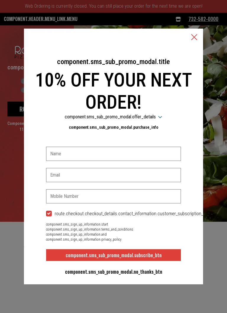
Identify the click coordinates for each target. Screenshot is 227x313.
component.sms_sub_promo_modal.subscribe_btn (114, 255)
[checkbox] (113, 214)
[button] (194, 38)
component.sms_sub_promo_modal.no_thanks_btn (113, 271)
